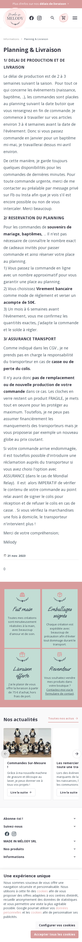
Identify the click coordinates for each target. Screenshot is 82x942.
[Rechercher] (52, 18)
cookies (42, 891)
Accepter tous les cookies (54, 934)
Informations (11, 39)
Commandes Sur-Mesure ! (26, 765)
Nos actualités (20, 719)
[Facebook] (31, 18)
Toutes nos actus (61, 718)
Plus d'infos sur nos (41, 4)
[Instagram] (39, 18)
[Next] (76, 754)
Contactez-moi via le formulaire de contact (59, 692)
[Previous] (5, 754)
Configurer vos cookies (57, 925)
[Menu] (75, 18)
